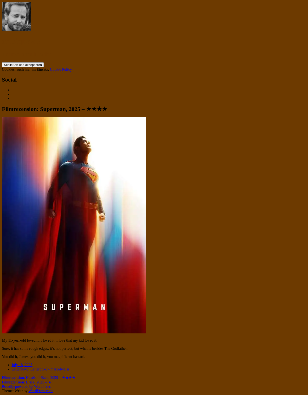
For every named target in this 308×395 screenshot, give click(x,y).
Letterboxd (20, 369)
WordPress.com (40, 391)
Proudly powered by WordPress (26, 386)
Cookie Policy (61, 69)
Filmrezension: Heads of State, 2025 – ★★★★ (38, 378)
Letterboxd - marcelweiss (50, 369)
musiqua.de (21, 41)
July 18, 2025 (22, 365)
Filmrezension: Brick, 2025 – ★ (26, 382)
